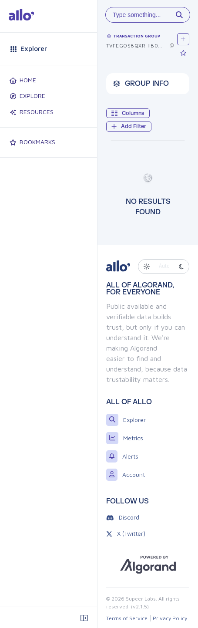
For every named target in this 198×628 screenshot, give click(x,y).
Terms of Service (127, 618)
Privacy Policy (170, 618)
